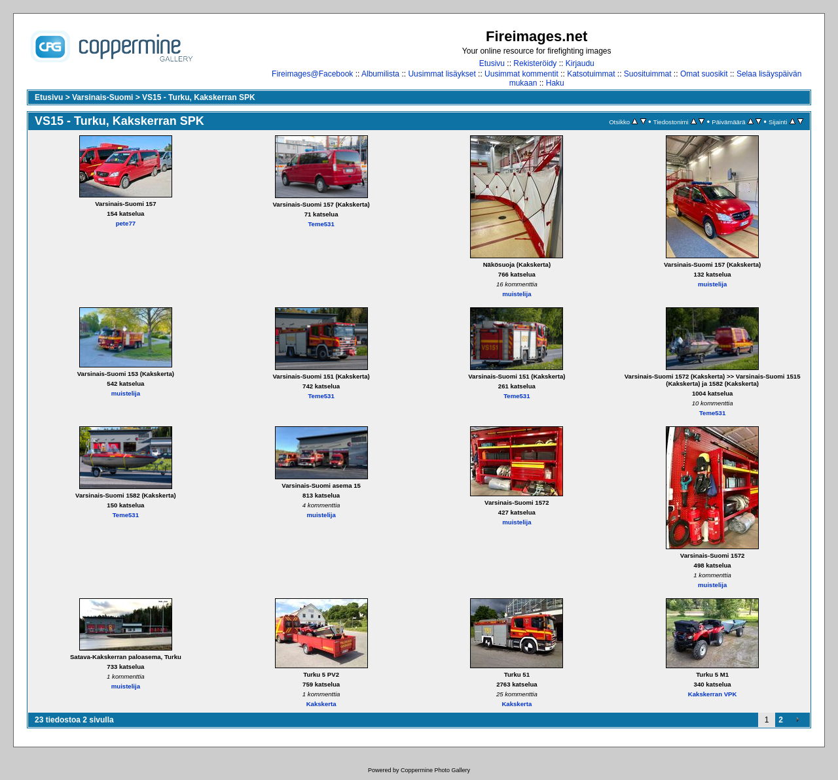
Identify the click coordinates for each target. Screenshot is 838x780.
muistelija (516, 293)
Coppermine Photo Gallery (435, 770)
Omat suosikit (704, 73)
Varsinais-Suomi (102, 97)
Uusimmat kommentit (521, 73)
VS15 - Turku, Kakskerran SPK (198, 97)
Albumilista (380, 73)
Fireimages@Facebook (312, 73)
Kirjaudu (580, 63)
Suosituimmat (648, 73)
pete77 (126, 223)
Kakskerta (321, 703)
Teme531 (321, 224)
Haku (555, 83)
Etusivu (492, 63)
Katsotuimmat (591, 73)
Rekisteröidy (534, 63)
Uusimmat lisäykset (441, 73)
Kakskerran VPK (712, 694)
